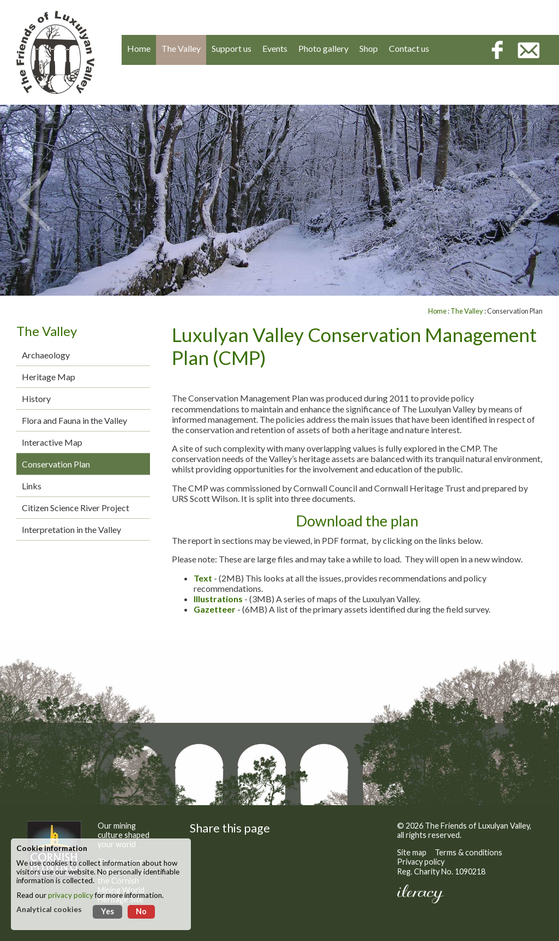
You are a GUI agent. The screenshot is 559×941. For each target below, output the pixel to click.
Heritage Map (48, 376)
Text (203, 578)
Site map (411, 852)
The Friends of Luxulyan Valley (477, 825)
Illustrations (218, 599)
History (36, 398)
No (141, 911)
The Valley (466, 311)
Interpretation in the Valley (71, 529)
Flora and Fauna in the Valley (74, 420)
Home (437, 311)
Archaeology (46, 355)
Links (31, 486)
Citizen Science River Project (75, 507)
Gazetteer (215, 609)
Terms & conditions (468, 852)
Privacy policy (420, 861)
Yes (107, 911)
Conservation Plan (56, 464)
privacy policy (70, 895)
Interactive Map (52, 442)
